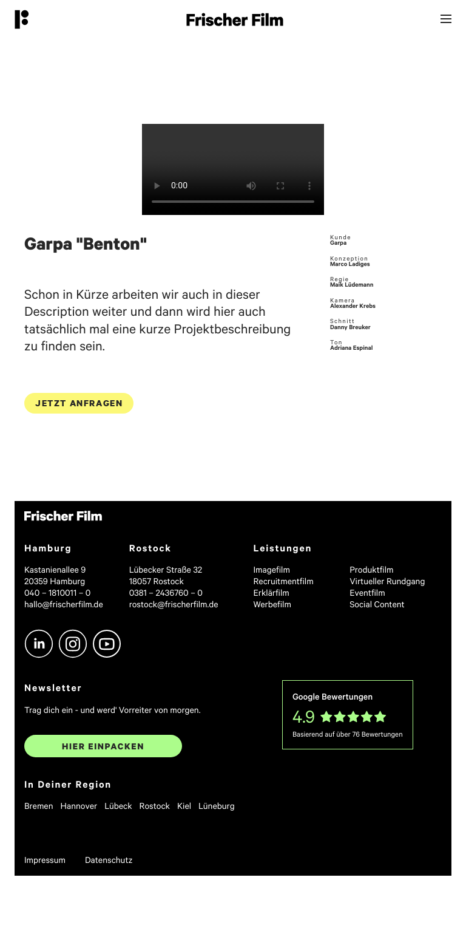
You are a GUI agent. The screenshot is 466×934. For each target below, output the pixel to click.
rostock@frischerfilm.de (173, 604)
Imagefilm (272, 569)
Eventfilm (367, 592)
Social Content (377, 604)
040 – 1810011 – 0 (57, 592)
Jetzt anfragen (79, 403)
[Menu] (446, 19)
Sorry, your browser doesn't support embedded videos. (233, 169)
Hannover (79, 805)
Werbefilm (272, 604)
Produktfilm (371, 569)
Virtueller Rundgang (387, 581)
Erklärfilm (271, 592)
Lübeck (118, 805)
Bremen (38, 805)
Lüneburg (216, 805)
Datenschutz (109, 859)
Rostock (155, 805)
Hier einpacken (103, 746)
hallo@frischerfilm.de (63, 604)
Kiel (184, 805)
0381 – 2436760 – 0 (166, 592)
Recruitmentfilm (284, 581)
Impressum (45, 859)
